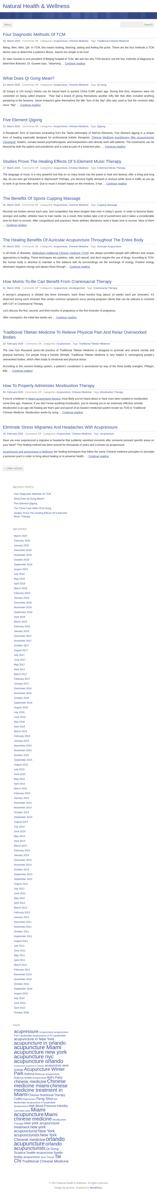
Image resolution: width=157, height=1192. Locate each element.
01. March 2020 (11, 288)
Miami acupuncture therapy (44, 398)
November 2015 (23, 750)
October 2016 (21, 697)
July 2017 (19, 655)
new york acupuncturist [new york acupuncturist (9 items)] (30, 1129)
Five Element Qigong (22, 119)
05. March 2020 (11, 204)
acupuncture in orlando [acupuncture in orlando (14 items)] (40, 1043)
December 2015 (23, 745)
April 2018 (19, 616)
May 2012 (19, 898)
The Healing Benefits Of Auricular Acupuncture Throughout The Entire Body (73, 240)
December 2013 (23, 860)
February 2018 (22, 626)
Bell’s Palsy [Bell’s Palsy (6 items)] (54, 1077)
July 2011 (19, 945)
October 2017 (21, 645)
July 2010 (19, 998)
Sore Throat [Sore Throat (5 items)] (47, 1157)
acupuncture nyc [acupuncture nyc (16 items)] (34, 1056)
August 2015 (21, 764)
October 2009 (21, 1012)
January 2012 (21, 917)
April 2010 (19, 1007)
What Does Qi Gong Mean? (28, 78)
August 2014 (21, 821)
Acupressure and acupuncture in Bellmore (28, 451)
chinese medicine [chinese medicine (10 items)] (30, 1081)
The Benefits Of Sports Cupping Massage (41, 198)
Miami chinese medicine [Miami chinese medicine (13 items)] (35, 1116)
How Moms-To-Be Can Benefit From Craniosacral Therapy (57, 281)
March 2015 (20, 788)
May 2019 (19, 578)
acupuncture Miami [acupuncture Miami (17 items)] (37, 1047)
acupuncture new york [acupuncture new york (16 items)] (40, 1052)
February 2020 (22, 540)
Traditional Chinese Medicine (113, 40)
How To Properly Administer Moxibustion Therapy (49, 385)
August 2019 (21, 569)
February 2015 (22, 793)
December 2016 (23, 688)
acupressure (107, 433)
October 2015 (21, 755)
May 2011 (19, 955)
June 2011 (20, 950)
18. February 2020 (13, 433)
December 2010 (23, 974)
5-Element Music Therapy (111, 167)
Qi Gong (101, 84)
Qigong (101, 126)
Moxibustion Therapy (111, 392)
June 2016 (20, 717)
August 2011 (21, 941)
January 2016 (21, 740)
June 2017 (20, 659)
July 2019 (19, 574)
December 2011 (23, 922)
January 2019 (21, 597)
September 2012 (23, 879)
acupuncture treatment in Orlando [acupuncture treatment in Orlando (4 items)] (29, 1066)
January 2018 (21, 631)
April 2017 (19, 669)
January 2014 (21, 855)
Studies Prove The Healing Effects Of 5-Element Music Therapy (62, 161)
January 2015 (21, 798)
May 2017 (19, 664)
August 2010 (21, 993)
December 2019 (23, 550)
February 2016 (22, 736)
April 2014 (19, 840)
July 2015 (19, 769)
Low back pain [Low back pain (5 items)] (22, 1110)
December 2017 (23, 636)
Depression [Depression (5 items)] (29, 1099)
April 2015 (19, 783)
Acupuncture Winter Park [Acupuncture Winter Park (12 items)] (39, 1071)
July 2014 (19, 826)
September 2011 (23, 936)
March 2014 (20, 845)
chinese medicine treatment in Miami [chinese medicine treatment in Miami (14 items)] (41, 1090)
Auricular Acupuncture (109, 246)
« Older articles (13, 468)
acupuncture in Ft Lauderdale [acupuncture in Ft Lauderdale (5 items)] (49, 1035)
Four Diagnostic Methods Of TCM (34, 34)
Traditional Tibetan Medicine (94, 343)
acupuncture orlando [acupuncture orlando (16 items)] (38, 1061)
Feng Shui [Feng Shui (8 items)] (44, 1099)
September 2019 (23, 564)
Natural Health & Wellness (36, 6)
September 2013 (23, 874)
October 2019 (21, 559)
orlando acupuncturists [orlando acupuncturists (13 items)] (38, 1146)
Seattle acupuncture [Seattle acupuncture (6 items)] (39, 1152)
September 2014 (23, 817)
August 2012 (21, 883)
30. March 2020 (11, 40)
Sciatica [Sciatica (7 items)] (20, 1152)
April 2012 (19, 902)
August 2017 (21, 650)
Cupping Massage (107, 204)
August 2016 (21, 707)
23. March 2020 (11, 84)
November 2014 (23, 807)
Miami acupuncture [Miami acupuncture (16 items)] (29, 1112)
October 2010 (21, 983)
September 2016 (23, 702)
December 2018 (23, 602)
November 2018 (23, 607)
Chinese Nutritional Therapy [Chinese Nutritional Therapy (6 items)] (46, 1095)
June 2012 (20, 893)
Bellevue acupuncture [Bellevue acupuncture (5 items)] (47, 1074)
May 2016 (19, 721)
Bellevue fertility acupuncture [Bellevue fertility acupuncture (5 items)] (30, 1077)
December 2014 (23, 802)
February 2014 (22, 850)
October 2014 (21, 812)
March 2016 (20, 731)
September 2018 (23, 612)
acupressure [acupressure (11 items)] (26, 1031)
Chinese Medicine (78, 40)
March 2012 (20, 907)
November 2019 (23, 554)
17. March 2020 (11, 167)
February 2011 (22, 969)
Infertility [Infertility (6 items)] (62, 1106)
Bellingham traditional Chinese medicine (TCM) (60, 253)
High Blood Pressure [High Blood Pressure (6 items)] (42, 1106)
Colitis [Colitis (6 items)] (18, 1098)
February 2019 (22, 593)
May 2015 (19, 779)
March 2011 (20, 964)
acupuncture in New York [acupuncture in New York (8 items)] (34, 1039)
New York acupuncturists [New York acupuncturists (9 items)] (34, 1133)
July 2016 (19, 712)
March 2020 (20, 535)
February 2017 (22, 678)
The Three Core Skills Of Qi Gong (32, 508)
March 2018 (20, 621)
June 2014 (20, 831)
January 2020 (21, 545)
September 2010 (23, 988)
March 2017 (20, 674)
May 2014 (19, 836)
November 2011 (23, 926)
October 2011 (21, 931)
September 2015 (23, 759)
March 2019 (20, 588)
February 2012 (22, 912)
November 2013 (23, 864)
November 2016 (23, 693)
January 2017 (21, 683)
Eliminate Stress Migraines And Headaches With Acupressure (60, 427)
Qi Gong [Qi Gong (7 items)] (52, 1149)
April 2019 (19, 583)
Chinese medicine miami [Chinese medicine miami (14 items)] (40, 1083)
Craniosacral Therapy (105, 288)
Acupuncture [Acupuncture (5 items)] (46, 1032)
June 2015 (20, 774)
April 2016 (19, 726)
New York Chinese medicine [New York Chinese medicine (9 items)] (35, 1137)
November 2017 (23, 640)
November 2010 (23, 979)
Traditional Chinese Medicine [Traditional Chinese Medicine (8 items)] (45, 1161)
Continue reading (75, 63)
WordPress (96, 1187)
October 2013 (21, 869)
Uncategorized (77, 288)
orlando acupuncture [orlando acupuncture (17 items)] (39, 1141)
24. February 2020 (13, 343)
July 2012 (19, 888)
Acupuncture (60, 40)
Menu (7, 24)
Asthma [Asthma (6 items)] (29, 1074)
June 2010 (20, 1003)
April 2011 (19, 960)
